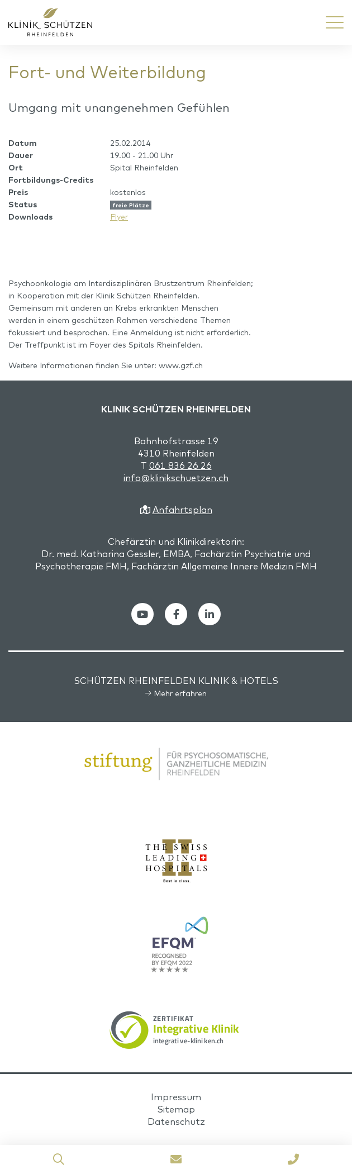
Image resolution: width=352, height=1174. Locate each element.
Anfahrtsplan (182, 509)
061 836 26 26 (180, 465)
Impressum (176, 1096)
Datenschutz (176, 1121)
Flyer (119, 217)
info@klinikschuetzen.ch (176, 477)
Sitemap (176, 1109)
